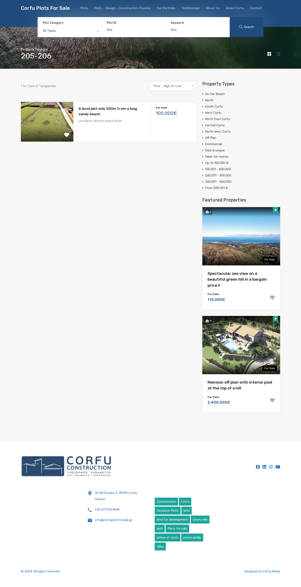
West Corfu (213, 113)
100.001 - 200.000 (218, 169)
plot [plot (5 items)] (160, 528)
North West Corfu (218, 131)
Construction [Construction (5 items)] (166, 501)
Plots (84, 8)
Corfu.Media (271, 571)
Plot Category (53, 23)
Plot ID (111, 23)
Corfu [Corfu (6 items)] (185, 501)
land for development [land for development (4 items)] (172, 519)
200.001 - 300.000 (218, 175)
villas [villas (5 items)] (160, 546)
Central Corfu (214, 125)
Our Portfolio (166, 8)
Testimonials (190, 8)
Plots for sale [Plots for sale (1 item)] (177, 528)
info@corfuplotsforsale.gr (113, 520)
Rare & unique (215, 150)
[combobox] (69, 32)
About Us (213, 8)
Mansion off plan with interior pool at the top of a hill (240, 385)
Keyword (177, 23)
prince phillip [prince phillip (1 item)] (192, 537)
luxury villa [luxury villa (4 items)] (200, 519)
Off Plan (210, 138)
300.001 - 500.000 (218, 182)
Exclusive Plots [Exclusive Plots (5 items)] (168, 510)
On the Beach (215, 94)
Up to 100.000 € (217, 163)
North (209, 100)
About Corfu (235, 8)
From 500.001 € (216, 188)
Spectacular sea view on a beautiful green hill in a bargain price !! (237, 279)
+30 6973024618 (107, 509)
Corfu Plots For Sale (45, 8)
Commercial (213, 144)
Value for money (216, 156)
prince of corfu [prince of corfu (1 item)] (167, 537)
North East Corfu (217, 119)
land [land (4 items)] (187, 510)
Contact (256, 8)
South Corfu (214, 106)
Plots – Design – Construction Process (122, 8)
